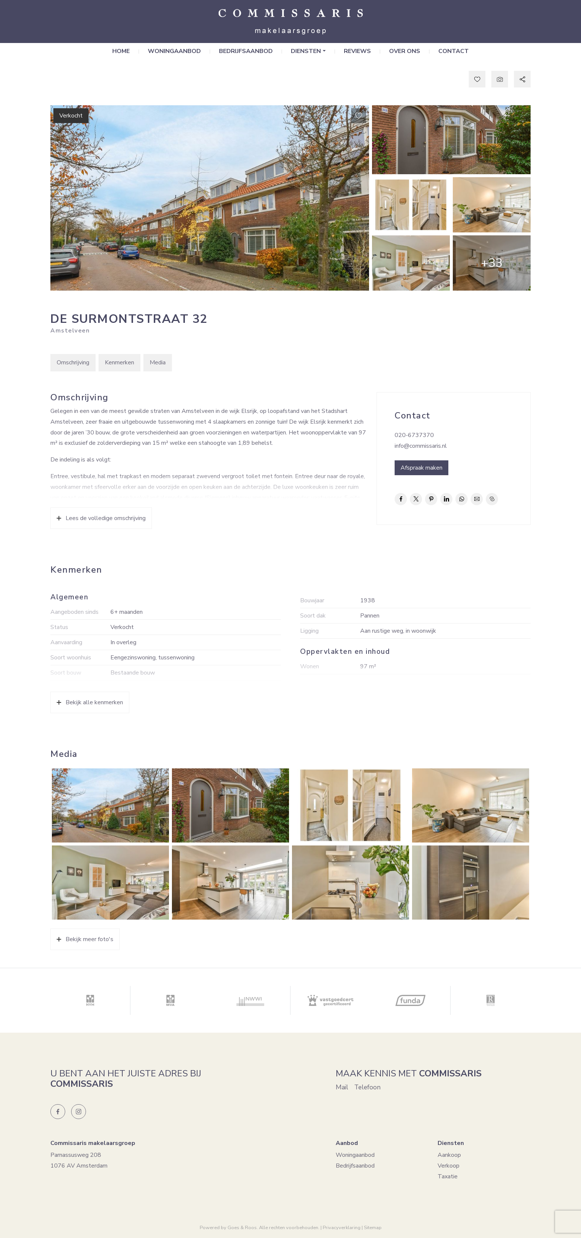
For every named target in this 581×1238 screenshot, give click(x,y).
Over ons (404, 51)
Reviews (357, 51)
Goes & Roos (242, 1227)
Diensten (306, 51)
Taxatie (448, 1177)
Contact (453, 51)
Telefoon (367, 1087)
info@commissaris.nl (421, 446)
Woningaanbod (174, 51)
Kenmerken (119, 363)
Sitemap (373, 1227)
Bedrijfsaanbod (246, 51)
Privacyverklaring (342, 1227)
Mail (342, 1087)
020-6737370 (414, 435)
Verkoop (448, 1166)
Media (158, 363)
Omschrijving (73, 363)
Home (121, 51)
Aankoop (449, 1155)
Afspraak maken (421, 468)
